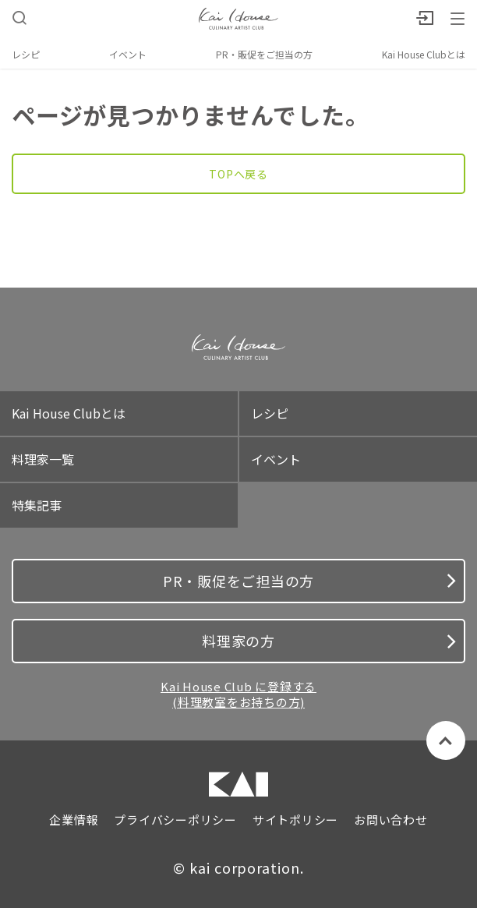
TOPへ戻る (238, 174)
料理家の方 (329, 641)
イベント (128, 54)
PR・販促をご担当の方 (264, 54)
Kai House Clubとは (423, 54)
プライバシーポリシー (175, 820)
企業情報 (73, 820)
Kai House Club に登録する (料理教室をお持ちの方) (238, 694)
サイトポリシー (295, 820)
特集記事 (37, 505)
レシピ (26, 54)
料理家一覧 (43, 459)
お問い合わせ (391, 820)
